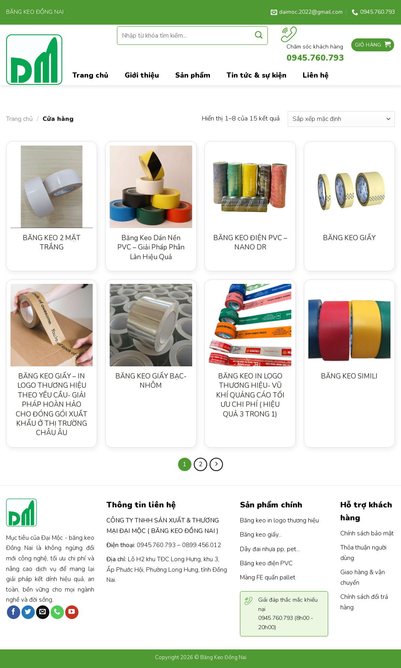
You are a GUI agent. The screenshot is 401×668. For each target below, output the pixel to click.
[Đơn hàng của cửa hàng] (341, 119)
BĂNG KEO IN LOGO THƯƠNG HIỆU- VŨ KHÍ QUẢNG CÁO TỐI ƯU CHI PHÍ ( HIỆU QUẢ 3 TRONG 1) (250, 395)
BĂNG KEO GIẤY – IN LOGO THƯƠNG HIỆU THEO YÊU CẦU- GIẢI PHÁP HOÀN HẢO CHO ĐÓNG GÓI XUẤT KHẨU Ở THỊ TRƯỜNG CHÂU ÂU (51, 405)
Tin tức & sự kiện (256, 75)
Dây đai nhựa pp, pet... (270, 549)
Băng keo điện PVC (266, 563)
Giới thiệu (142, 75)
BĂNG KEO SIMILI (349, 376)
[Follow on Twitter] (28, 612)
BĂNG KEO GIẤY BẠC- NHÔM (151, 381)
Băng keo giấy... (261, 535)
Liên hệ (316, 75)
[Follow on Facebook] (13, 612)
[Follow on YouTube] (72, 612)
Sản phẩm (192, 75)
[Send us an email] (42, 612)
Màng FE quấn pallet (267, 577)
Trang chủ (19, 118)
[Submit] (259, 35)
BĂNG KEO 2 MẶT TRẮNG (52, 242)
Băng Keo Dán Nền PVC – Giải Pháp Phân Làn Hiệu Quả (151, 247)
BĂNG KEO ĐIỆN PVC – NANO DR (250, 242)
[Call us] (57, 612)
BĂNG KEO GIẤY (349, 238)
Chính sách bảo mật (367, 533)
